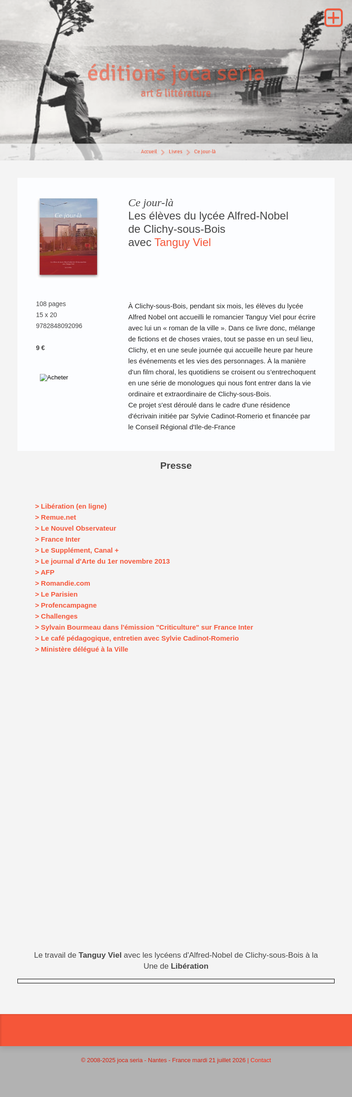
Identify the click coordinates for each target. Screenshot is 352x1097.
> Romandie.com (62, 583)
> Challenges (56, 616)
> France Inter (57, 539)
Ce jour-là (206, 153)
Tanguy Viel (182, 242)
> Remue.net (55, 517)
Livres (175, 153)
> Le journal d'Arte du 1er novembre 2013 (102, 561)
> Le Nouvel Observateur (75, 528)
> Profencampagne (66, 605)
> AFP (44, 572)
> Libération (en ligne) (70, 506)
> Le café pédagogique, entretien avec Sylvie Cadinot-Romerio (137, 638)
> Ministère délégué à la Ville (81, 649)
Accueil (148, 153)
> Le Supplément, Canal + (77, 550)
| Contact (259, 1060)
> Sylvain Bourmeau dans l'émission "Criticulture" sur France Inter (144, 627)
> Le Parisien (56, 594)
